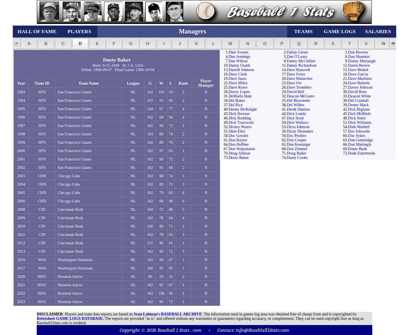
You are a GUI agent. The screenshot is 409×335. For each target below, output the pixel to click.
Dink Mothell (358, 127)
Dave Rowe (237, 87)
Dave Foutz (296, 74)
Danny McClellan (301, 61)
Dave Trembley (299, 87)
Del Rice (235, 105)
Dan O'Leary (297, 56)
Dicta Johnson (298, 127)
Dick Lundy (296, 113)
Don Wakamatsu (241, 149)
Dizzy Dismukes (300, 131)
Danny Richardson (302, 65)
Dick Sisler (357, 118)
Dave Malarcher (300, 78)
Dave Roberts (359, 83)
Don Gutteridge (360, 140)
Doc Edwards (358, 131)
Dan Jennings (239, 56)
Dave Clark (237, 74)
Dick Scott (295, 118)
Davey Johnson (360, 87)
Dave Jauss (237, 78)
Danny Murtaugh (361, 61)
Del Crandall (358, 100)
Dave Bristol (358, 69)
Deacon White (359, 96)
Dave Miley (238, 83)
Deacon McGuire (300, 96)
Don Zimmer (297, 149)
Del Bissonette (298, 100)
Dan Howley (358, 52)
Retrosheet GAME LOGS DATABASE (70, 318)
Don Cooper (296, 140)
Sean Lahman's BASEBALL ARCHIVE (168, 314)
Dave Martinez (360, 78)
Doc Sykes (356, 135)
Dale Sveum (238, 52)
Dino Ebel (236, 131)
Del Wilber (295, 105)
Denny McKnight (242, 109)
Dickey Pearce (240, 127)
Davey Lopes (239, 91)
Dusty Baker (238, 157)
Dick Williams (359, 122)
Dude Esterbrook (361, 153)
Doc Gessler (238, 135)
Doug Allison (239, 153)
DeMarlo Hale (239, 96)
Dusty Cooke (297, 157)
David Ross (357, 91)
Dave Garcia (358, 74)
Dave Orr (294, 83)
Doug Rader (296, 153)
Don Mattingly (359, 144)
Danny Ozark (239, 65)
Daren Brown (358, 65)
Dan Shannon (358, 56)
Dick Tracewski (241, 122)
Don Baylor (237, 140)
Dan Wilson (237, 61)
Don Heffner (238, 144)
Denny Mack (358, 105)
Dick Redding (239, 118)
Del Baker (236, 100)
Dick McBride (359, 113)
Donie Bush (357, 149)
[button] (29, 43)
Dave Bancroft (298, 69)
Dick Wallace (297, 122)
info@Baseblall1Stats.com (262, 330)
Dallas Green (297, 52)
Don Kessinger (299, 144)
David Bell (295, 91)
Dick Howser (239, 113)
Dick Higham (358, 109)
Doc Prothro (296, 135)
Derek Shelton (298, 109)
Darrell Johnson (241, 69)
